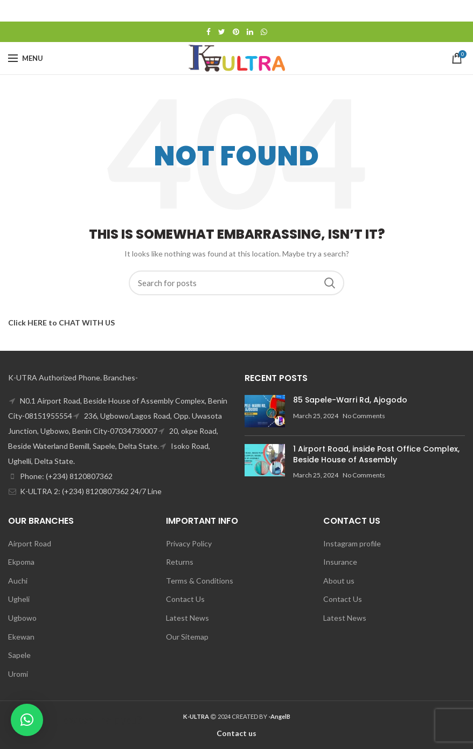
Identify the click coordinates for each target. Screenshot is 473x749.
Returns (179, 561)
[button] (27, 720)
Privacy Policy (189, 543)
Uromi (18, 673)
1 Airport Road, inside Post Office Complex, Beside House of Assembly (376, 454)
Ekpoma (21, 561)
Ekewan (21, 636)
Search (329, 283)
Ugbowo (22, 617)
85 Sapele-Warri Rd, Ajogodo (350, 399)
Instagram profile (352, 543)
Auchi (17, 580)
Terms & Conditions (199, 580)
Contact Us (185, 599)
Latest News (187, 617)
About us (338, 580)
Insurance (340, 561)
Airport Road (29, 543)
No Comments (364, 416)
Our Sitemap (187, 636)
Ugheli (19, 599)
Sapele (19, 655)
